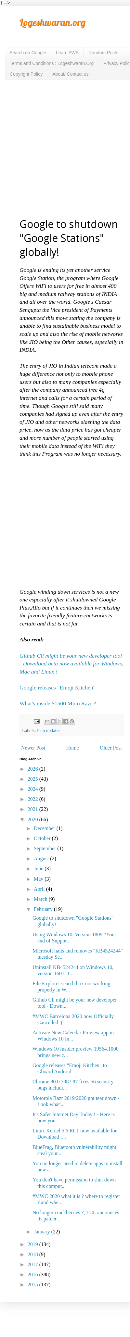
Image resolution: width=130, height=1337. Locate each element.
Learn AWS (67, 52)
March (41, 899)
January (42, 1231)
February (44, 909)
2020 (33, 819)
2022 (33, 799)
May (39, 879)
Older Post (111, 747)
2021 (33, 809)
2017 (33, 1264)
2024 (33, 789)
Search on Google (27, 52)
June (39, 868)
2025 (33, 779)
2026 (33, 769)
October (43, 838)
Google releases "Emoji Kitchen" (58, 687)
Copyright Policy (26, 74)
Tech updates (48, 730)
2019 (33, 1244)
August (42, 858)
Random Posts (103, 52)
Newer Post (33, 747)
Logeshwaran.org (52, 22)
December (45, 828)
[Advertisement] (61, 148)
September (45, 848)
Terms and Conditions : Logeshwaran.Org (52, 63)
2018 (33, 1254)
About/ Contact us (70, 74)
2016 (33, 1274)
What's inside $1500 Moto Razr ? (58, 703)
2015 (33, 1284)
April (40, 889)
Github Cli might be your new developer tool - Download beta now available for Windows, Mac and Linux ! (71, 663)
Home (72, 747)
